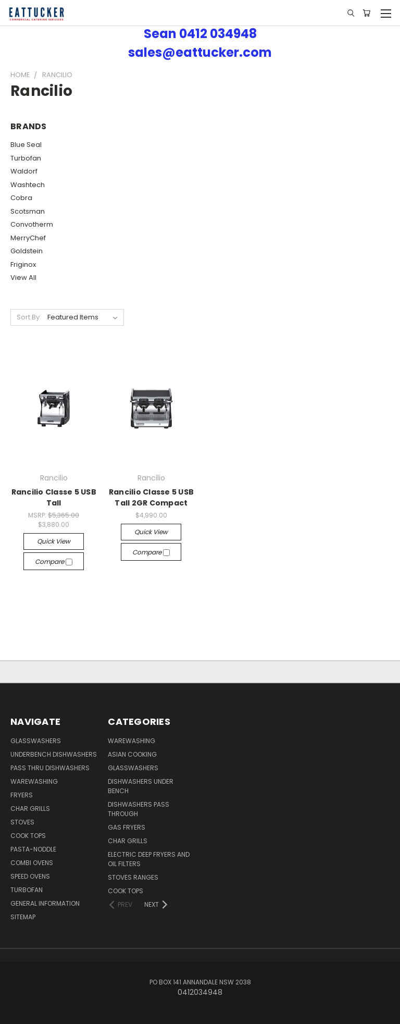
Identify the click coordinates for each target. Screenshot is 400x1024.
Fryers (21, 795)
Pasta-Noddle (33, 849)
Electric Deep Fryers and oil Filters (149, 859)
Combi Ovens (31, 862)
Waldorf (24, 171)
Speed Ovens (30, 876)
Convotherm (31, 224)
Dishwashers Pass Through (138, 809)
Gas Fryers (126, 827)
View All (23, 277)
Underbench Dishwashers (53, 754)
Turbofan (25, 158)
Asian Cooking (132, 754)
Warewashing (34, 781)
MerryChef (28, 238)
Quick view (53, 541)
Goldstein (26, 251)
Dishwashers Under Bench (140, 786)
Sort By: (29, 317)
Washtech (27, 185)
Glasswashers (35, 740)
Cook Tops (28, 835)
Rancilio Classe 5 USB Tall (53, 497)
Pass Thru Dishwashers (50, 767)
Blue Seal (26, 145)
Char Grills (30, 808)
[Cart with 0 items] (366, 13)
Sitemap (22, 916)
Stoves (22, 822)
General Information (45, 903)
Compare (53, 561)
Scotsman (27, 211)
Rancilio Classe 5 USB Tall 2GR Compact (151, 497)
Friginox (23, 264)
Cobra (21, 198)
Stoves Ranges (133, 877)
